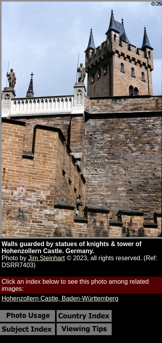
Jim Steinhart (46, 258)
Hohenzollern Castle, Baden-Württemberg (60, 298)
